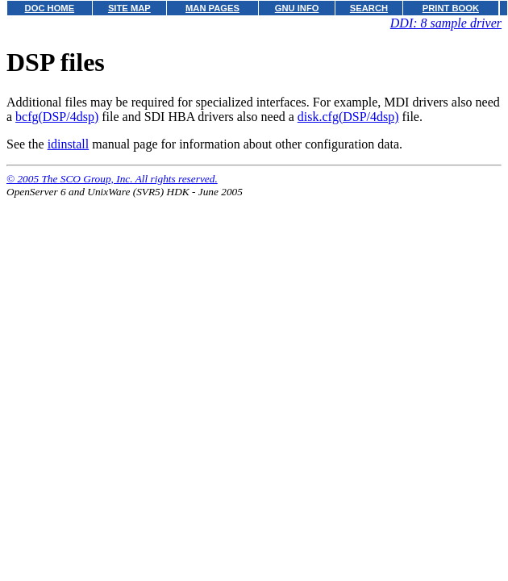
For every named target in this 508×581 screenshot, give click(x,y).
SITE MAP (129, 8)
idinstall (69, 144)
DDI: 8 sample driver (446, 23)
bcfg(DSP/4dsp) (56, 116)
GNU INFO (297, 8)
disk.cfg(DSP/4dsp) (348, 116)
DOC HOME (50, 8)
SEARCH (369, 8)
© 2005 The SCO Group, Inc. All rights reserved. (112, 179)
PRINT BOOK (451, 8)
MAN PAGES (212, 8)
